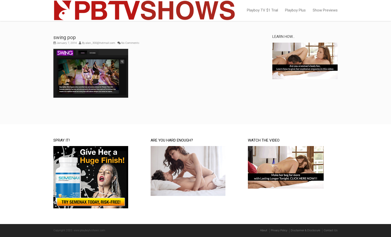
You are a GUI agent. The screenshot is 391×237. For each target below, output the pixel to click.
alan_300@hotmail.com (100, 43)
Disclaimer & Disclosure (305, 230)
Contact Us (331, 230)
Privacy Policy (279, 230)
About (263, 230)
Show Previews (325, 10)
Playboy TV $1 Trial (262, 10)
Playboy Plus (295, 10)
